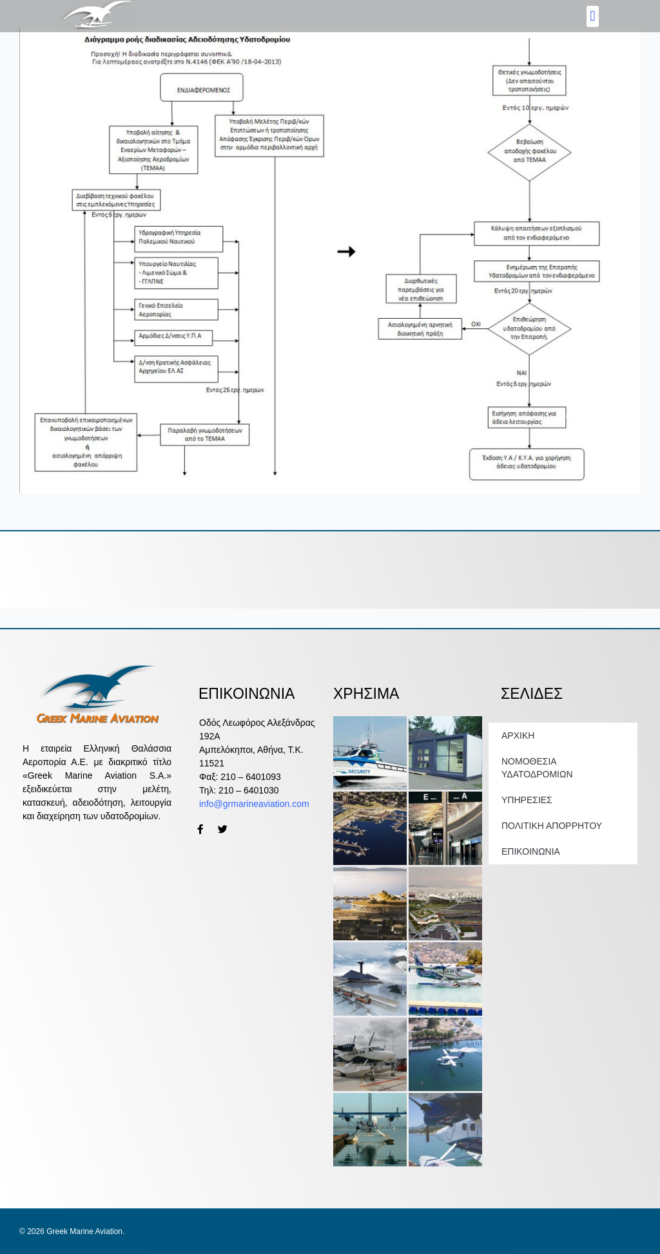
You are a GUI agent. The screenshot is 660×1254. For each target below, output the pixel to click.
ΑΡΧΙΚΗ (517, 735)
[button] (593, 16)
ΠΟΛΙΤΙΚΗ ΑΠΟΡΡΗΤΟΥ (551, 826)
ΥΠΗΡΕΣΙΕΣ (526, 800)
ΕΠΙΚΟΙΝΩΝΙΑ (530, 851)
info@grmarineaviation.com (254, 804)
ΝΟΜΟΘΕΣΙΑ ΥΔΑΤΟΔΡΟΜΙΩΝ (537, 767)
